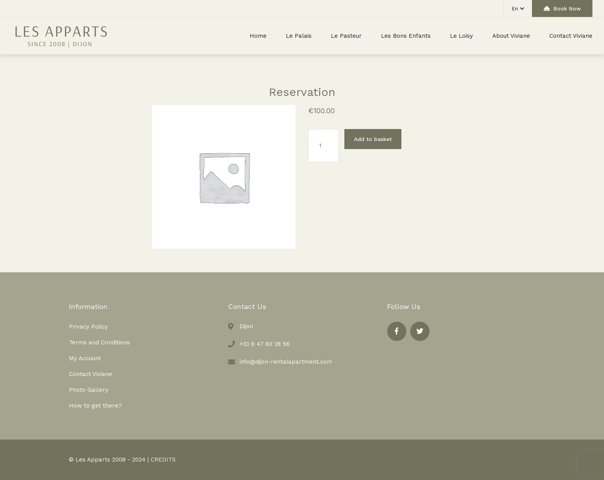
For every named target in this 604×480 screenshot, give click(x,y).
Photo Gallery (88, 389)
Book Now (562, 8)
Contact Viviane (570, 35)
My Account (85, 358)
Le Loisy (461, 35)
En (518, 8)
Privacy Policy (88, 326)
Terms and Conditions (99, 342)
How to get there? (95, 405)
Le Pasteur (346, 35)
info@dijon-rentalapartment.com (286, 361)
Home (258, 35)
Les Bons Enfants (406, 35)
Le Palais (299, 35)
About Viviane (511, 35)
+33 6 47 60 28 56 (265, 344)
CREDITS (163, 459)
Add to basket (373, 139)
